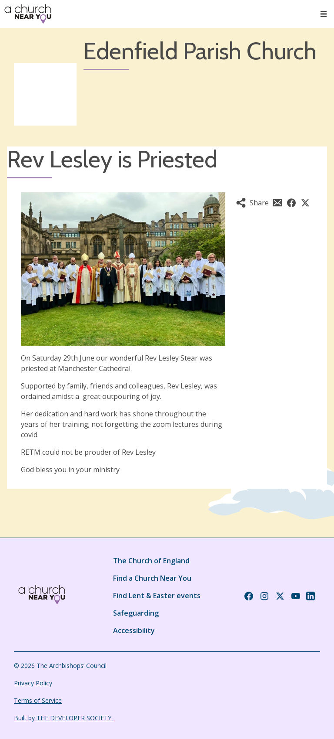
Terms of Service (38, 700)
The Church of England (151, 560)
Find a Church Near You (152, 578)
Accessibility (134, 630)
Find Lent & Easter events (156, 595)
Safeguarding (136, 613)
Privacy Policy (33, 683)
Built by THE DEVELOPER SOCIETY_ (64, 718)
